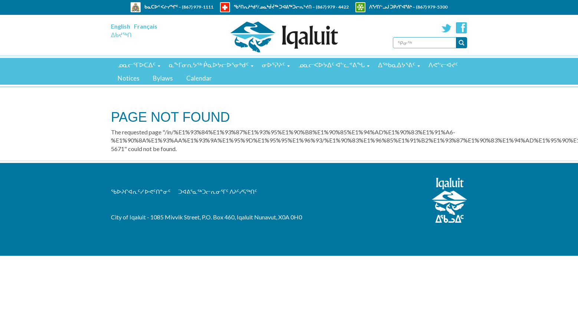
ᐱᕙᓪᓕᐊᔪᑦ (443, 65)
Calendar (199, 78)
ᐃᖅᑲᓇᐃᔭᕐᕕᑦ (396, 65)
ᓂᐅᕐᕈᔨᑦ (273, 65)
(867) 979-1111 (197, 7)
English (120, 26)
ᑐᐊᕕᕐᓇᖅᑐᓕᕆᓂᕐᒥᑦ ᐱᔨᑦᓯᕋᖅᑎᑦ (217, 191)
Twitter (446, 27)
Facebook (461, 27)
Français (145, 26)
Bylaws (163, 78)
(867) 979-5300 (431, 7)
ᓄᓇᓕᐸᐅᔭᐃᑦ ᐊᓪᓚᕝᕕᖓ (331, 65)
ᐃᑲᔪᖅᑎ (121, 34)
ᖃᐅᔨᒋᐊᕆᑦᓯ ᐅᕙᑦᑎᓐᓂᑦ (141, 191)
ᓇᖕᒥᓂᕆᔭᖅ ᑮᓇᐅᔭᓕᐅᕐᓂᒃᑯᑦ (209, 65)
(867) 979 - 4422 (332, 7)
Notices (128, 78)
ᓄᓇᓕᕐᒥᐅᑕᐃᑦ (136, 65)
